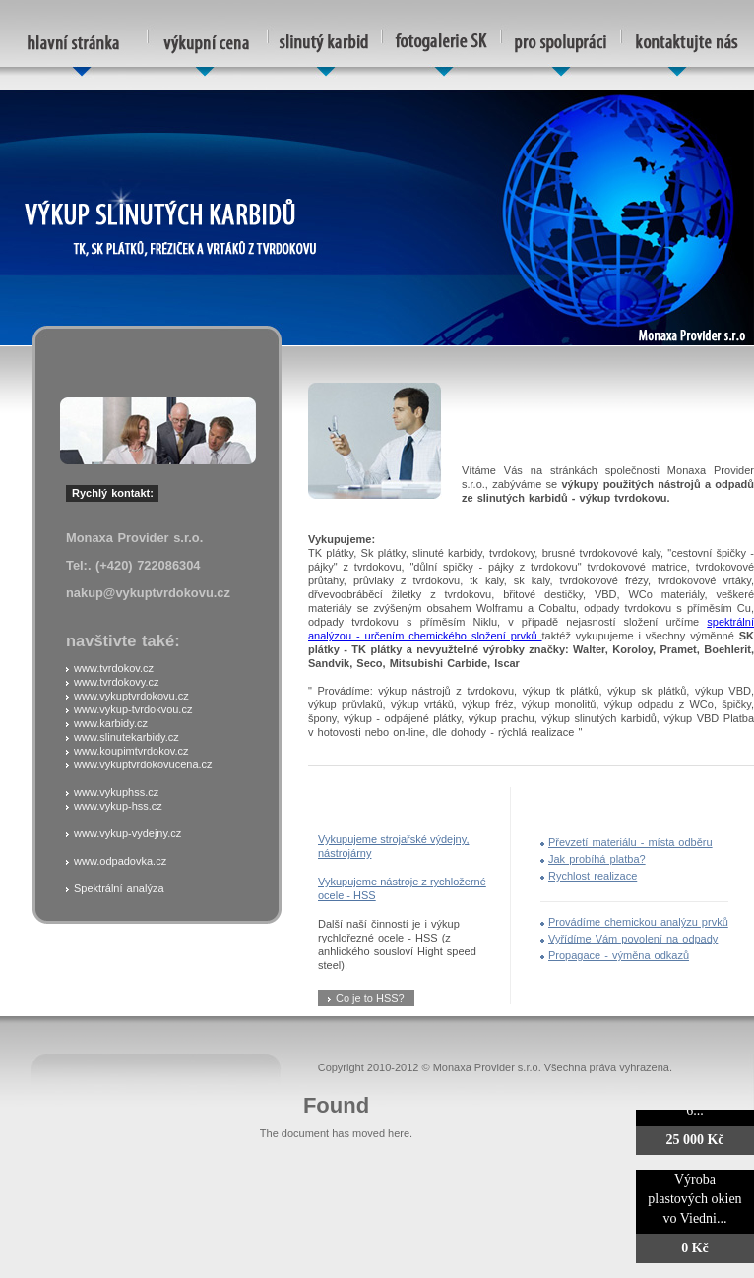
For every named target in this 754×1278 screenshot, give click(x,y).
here (398, 1133)
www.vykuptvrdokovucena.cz (143, 764)
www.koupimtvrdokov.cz (131, 751)
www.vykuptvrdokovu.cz (131, 695)
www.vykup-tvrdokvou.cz (133, 709)
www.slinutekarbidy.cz (126, 737)
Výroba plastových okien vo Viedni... (694, 1199)
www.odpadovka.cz (120, 861)
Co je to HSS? (370, 998)
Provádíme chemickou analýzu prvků (638, 922)
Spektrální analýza (119, 888)
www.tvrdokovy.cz (116, 682)
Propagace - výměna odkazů (618, 955)
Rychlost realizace (592, 876)
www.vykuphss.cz (116, 792)
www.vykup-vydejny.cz (127, 833)
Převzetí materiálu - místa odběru (630, 842)
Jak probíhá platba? (597, 859)
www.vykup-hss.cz (118, 806)
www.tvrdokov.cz (114, 668)
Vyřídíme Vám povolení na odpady (633, 938)
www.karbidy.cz (111, 723)
